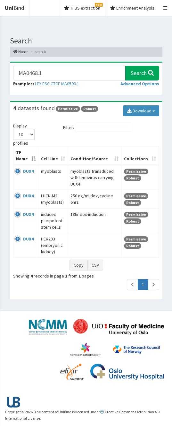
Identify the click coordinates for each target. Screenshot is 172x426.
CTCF (55, 84)
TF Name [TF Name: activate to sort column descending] (22, 155)
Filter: (97, 127)
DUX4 (28, 171)
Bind (14, 7)
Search (142, 73)
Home (20, 51)
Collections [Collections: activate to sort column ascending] (136, 159)
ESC (46, 84)
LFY (38, 84)
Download (141, 111)
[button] (139, 83)
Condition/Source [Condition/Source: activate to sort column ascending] (89, 159)
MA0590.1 (70, 84)
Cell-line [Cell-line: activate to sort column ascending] (49, 159)
